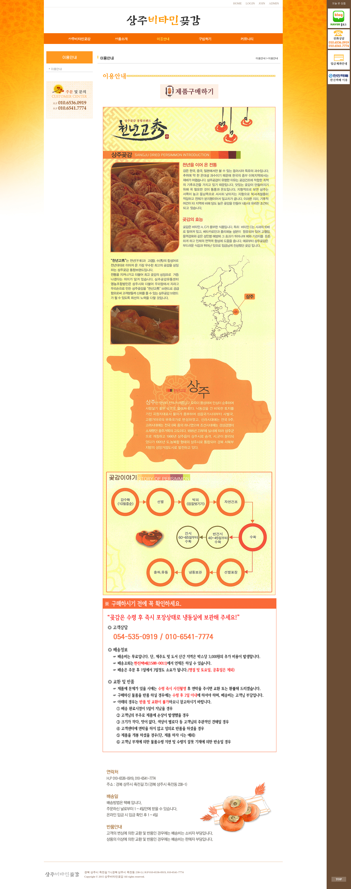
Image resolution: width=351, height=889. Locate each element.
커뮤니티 (247, 38)
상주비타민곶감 (79, 38)
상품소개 (121, 38)
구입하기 (205, 38)
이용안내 (163, 38)
